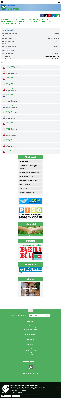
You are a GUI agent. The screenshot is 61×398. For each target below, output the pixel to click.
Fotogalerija (30, 279)
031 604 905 (55, 59)
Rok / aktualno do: (9, 38)
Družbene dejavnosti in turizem (28, 180)
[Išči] (47, 315)
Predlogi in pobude (30, 224)
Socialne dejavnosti (24, 184)
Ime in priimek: (8, 53)
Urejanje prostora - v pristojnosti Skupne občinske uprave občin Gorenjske (28, 166)
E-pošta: (6, 56)
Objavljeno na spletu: (9, 33)
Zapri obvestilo (16, 395)
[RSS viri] (30, 369)
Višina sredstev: (8, 41)
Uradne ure (30, 339)
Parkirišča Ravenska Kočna (26, 176)
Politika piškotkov (18, 392)
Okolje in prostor (24, 161)
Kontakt (30, 321)
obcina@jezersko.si (31, 334)
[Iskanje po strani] (37, 315)
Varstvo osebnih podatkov (26, 192)
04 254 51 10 (31, 332)
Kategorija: (7, 36)
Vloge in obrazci (30, 157)
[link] (42, 15)
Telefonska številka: (9, 59)
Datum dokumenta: (9, 47)
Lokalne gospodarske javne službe (29, 172)
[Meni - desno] (59, 2)
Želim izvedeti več (6, 395)
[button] (20, 289)
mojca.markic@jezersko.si (52, 56)
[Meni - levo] (2, 2)
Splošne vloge (23, 188)
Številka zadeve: (8, 44)
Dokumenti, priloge (6, 63)
